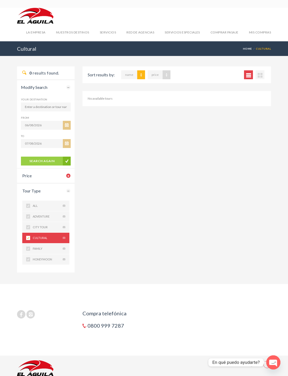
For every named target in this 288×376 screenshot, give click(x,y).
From (25, 117)
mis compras (260, 32)
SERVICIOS (108, 32)
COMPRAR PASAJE (225, 32)
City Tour (49, 227)
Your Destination (34, 99)
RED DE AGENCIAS (140, 32)
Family (49, 249)
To (22, 136)
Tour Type (31, 190)
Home (247, 48)
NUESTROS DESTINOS (72, 32)
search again (42, 161)
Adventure (49, 216)
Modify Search (34, 87)
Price (27, 175)
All (49, 206)
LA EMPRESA (36, 32)
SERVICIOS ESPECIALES (182, 32)
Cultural (49, 238)
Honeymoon (49, 259)
